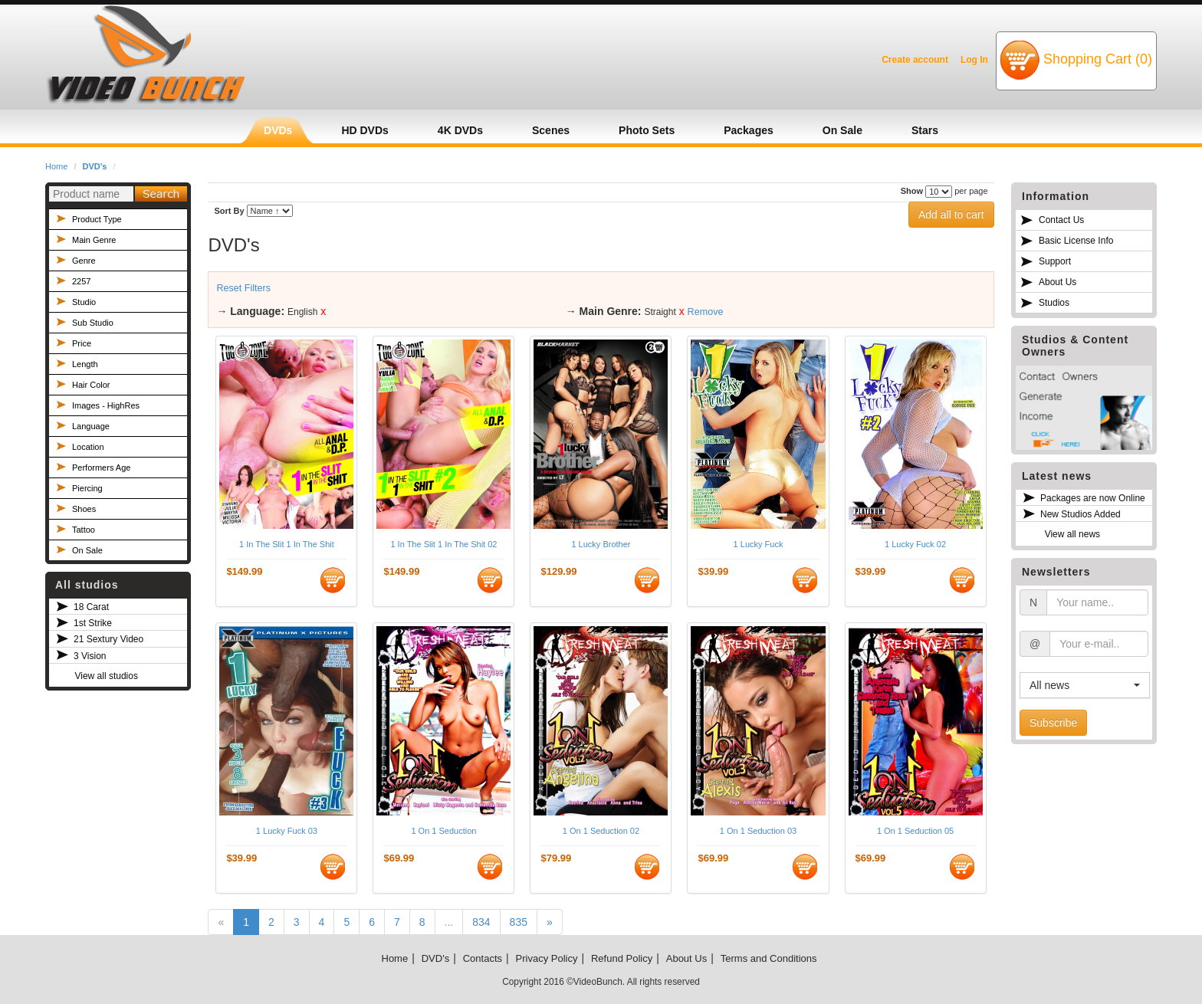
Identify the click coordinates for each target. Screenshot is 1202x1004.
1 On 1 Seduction (443, 830)
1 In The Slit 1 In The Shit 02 (443, 544)
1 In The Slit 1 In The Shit (286, 544)
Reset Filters (243, 288)
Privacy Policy (547, 958)
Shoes (84, 508)
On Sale (87, 550)
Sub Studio (92, 322)
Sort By (229, 210)
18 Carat (91, 607)
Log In (974, 59)
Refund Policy (621, 958)
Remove (706, 312)
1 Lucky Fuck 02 (915, 544)
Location (88, 446)
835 (518, 922)
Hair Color (91, 384)
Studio (84, 302)
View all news (1072, 534)
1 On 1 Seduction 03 (758, 830)
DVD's (95, 166)
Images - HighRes (106, 405)
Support (1055, 261)
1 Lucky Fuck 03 (286, 830)
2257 (81, 281)
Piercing (87, 488)
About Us (1057, 282)
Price (81, 343)
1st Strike (93, 623)
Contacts (482, 958)
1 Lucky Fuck (758, 544)
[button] (1085, 685)
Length (85, 364)
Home (56, 166)
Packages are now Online (1092, 498)
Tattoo (83, 529)
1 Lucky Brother (600, 544)
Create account (915, 59)
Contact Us (1061, 220)
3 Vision (90, 656)
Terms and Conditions (769, 958)
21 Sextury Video (108, 639)
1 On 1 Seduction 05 (915, 830)
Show (912, 190)
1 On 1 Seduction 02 (601, 830)
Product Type (97, 219)
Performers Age (101, 467)
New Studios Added (1080, 514)
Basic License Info (1076, 240)
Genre (84, 260)
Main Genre (94, 239)
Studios (1054, 302)
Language (91, 426)
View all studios (106, 676)
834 (481, 922)
